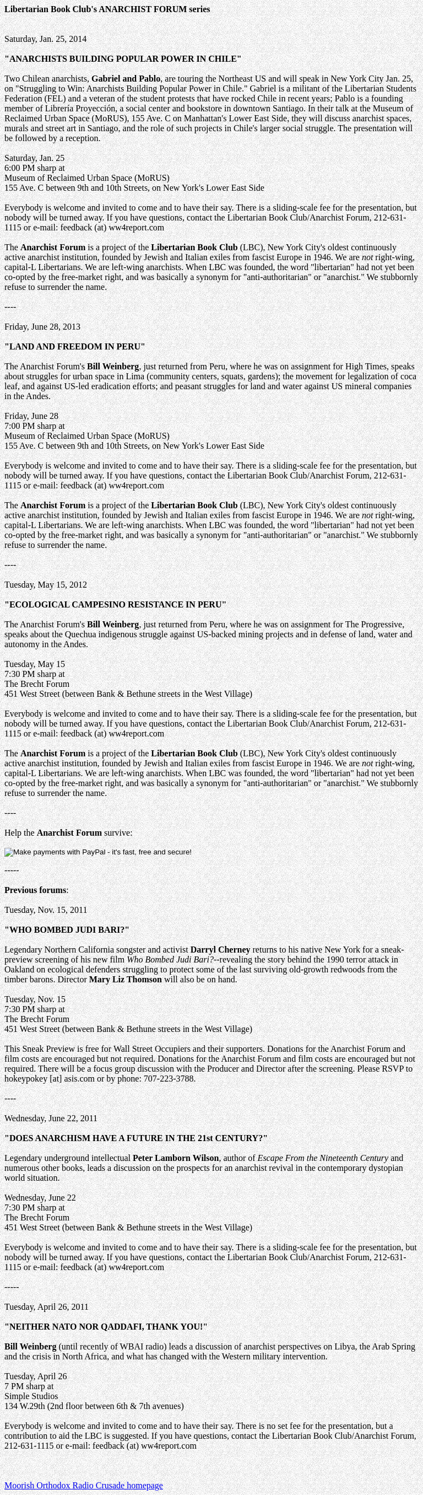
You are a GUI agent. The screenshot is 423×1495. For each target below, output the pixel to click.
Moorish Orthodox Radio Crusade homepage (83, 1485)
